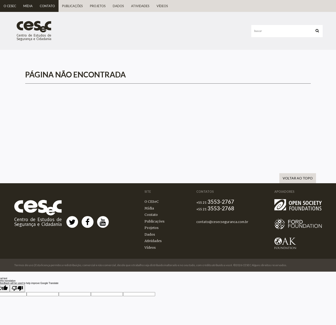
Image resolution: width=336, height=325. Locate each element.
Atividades (140, 6)
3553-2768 (215, 208)
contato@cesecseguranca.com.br (222, 221)
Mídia (28, 6)
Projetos (98, 6)
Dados (118, 6)
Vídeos (162, 6)
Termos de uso (23, 265)
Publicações (72, 6)
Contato (47, 6)
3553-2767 (215, 201)
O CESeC (10, 6)
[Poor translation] (17, 288)
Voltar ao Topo (298, 178)
